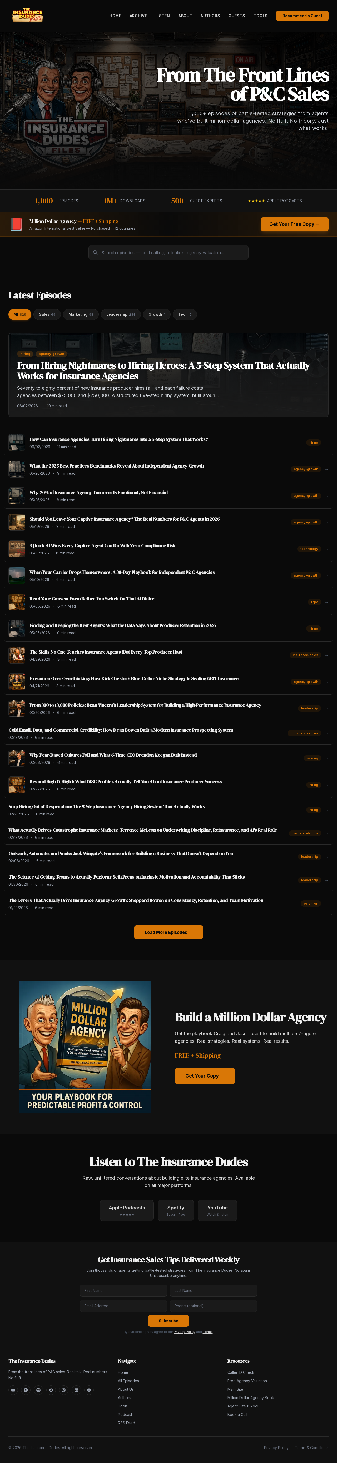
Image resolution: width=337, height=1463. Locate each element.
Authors (210, 15)
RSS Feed (126, 1423)
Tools (261, 15)
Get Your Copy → (205, 1076)
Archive (138, 15)
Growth (156, 314)
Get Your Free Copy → (294, 224)
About (185, 15)
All (20, 314)
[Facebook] (51, 1390)
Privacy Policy (184, 1332)
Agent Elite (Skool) (243, 1406)
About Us (126, 1389)
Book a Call (237, 1414)
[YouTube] (13, 1390)
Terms (208, 1332)
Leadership (120, 314)
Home (115, 15)
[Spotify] (38, 1390)
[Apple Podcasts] (26, 1390)
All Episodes (128, 1381)
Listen (163, 15)
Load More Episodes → (168, 932)
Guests (237, 15)
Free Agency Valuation (247, 1381)
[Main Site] (89, 1390)
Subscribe (168, 1321)
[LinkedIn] (76, 1390)
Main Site (235, 1389)
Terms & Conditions (312, 1447)
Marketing (80, 314)
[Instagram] (63, 1390)
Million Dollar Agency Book (250, 1397)
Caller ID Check (240, 1372)
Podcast (125, 1414)
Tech (184, 314)
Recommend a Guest (302, 15)
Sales (47, 314)
